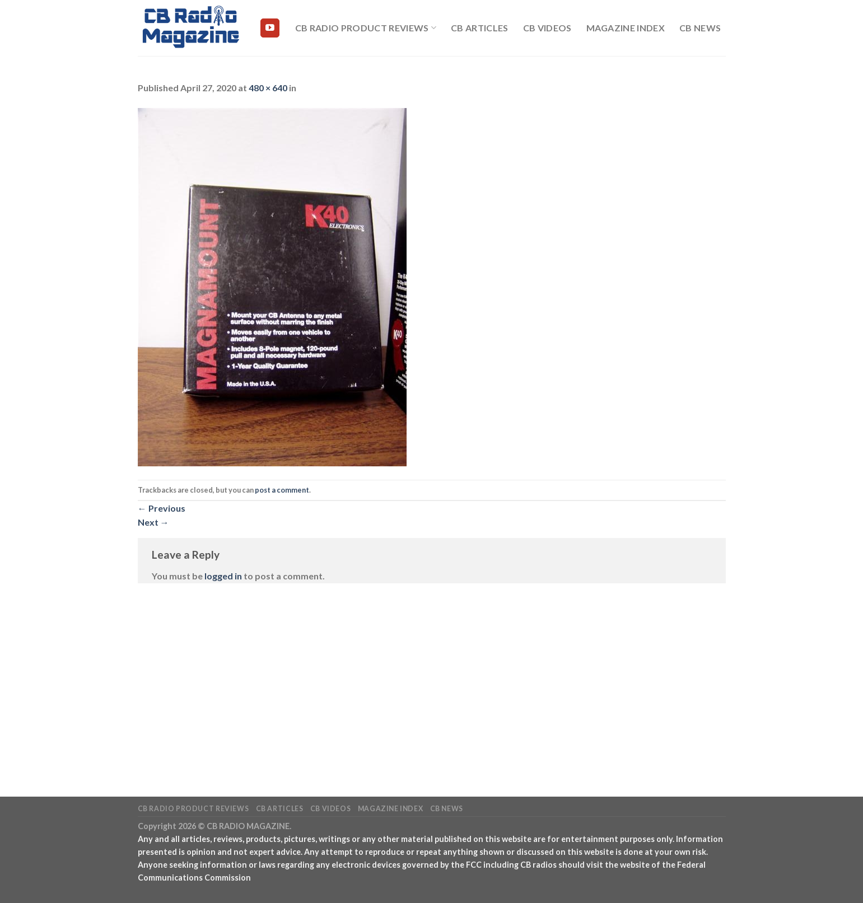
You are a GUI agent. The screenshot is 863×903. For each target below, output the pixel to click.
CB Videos (547, 27)
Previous (161, 508)
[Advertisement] (432, 673)
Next (153, 522)
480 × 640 (268, 87)
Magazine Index (625, 27)
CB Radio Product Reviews (365, 28)
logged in (223, 575)
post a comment (282, 489)
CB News (700, 27)
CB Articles (480, 27)
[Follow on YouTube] (269, 28)
